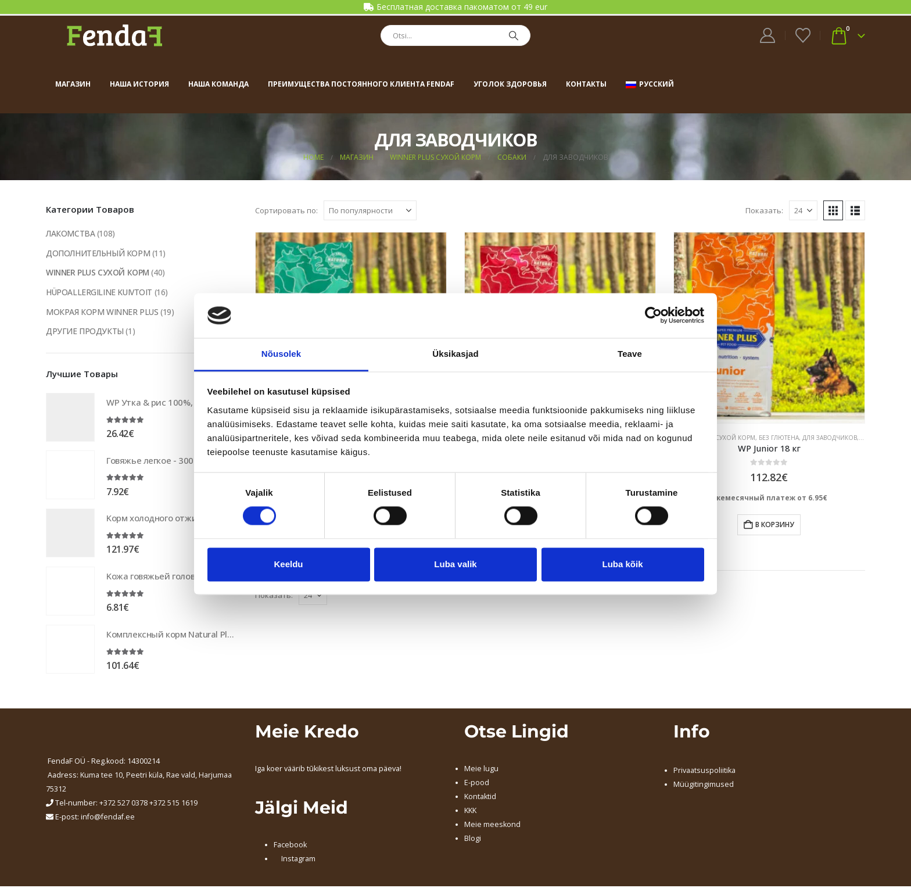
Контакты (586, 84)
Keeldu (288, 564)
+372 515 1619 (173, 805)
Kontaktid (480, 798)
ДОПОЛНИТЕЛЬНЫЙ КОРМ (98, 253)
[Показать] (803, 210)
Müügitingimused (703, 786)
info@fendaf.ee (108, 818)
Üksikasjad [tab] (455, 354)
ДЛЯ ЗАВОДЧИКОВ (829, 438)
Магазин (73, 84)
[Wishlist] (803, 35)
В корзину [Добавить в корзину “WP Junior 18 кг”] (774, 524)
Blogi (472, 840)
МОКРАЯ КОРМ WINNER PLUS (102, 312)
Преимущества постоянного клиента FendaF (361, 84)
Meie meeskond (492, 826)
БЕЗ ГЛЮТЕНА (779, 438)
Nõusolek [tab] (281, 354)
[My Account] (768, 35)
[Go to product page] (769, 327)
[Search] (513, 35)
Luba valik (455, 564)
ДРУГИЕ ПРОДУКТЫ (85, 332)
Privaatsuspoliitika (704, 772)
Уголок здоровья (510, 84)
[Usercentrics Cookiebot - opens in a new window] (653, 315)
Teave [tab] (630, 354)
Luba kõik (622, 564)
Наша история (139, 84)
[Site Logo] (114, 35)
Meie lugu (481, 770)
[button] (833, 210)
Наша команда (218, 84)
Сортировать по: (286, 210)
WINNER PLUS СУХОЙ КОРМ (99, 272)
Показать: (764, 210)
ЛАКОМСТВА (70, 233)
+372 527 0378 (123, 805)
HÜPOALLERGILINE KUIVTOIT (100, 292)
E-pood (476, 784)
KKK (470, 812)
